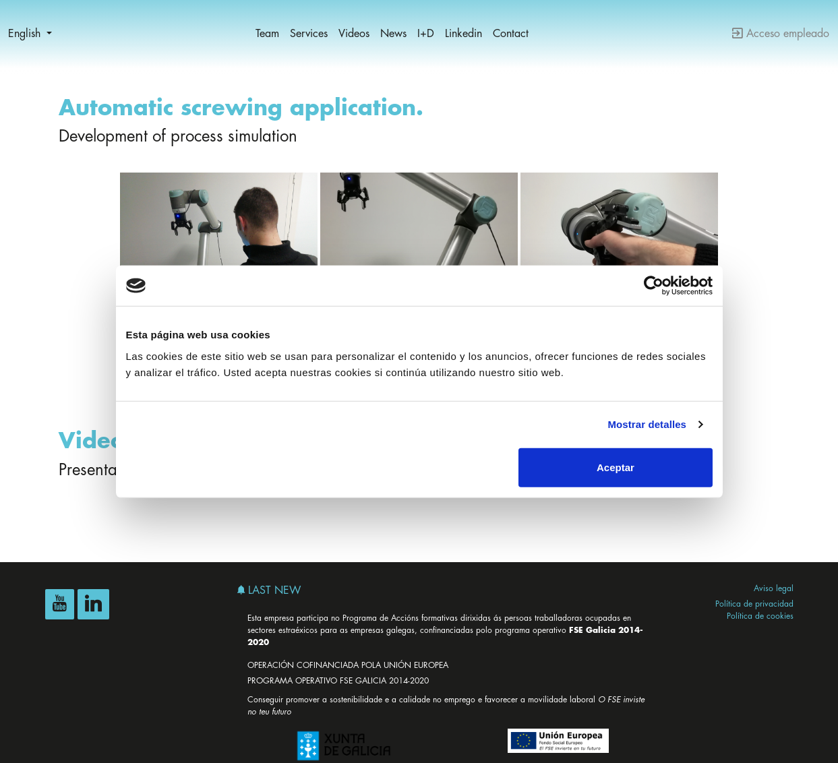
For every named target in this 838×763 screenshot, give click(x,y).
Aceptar (615, 466)
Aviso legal (774, 588)
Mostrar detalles (646, 424)
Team (267, 33)
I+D (425, 33)
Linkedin (463, 33)
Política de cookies (760, 616)
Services (309, 33)
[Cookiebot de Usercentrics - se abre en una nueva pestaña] (654, 286)
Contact (511, 33)
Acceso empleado (780, 33)
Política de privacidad (754, 604)
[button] (30, 34)
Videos (353, 33)
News (393, 33)
